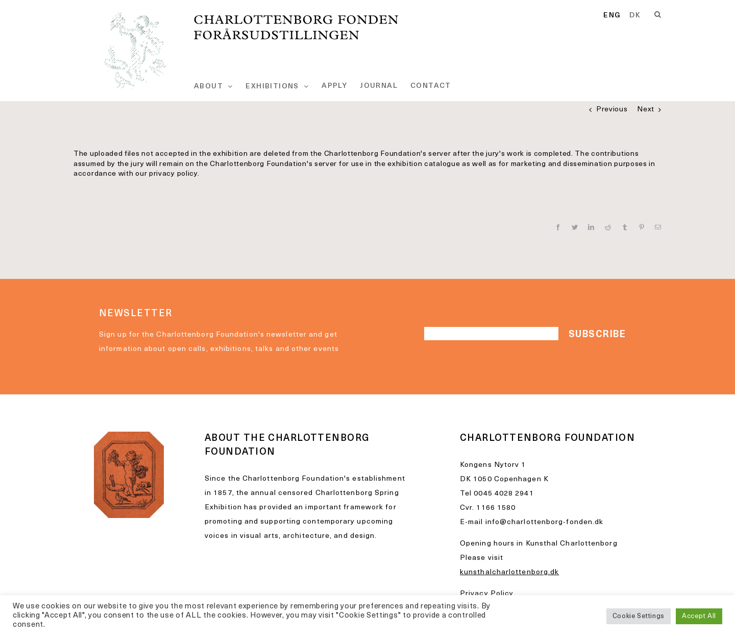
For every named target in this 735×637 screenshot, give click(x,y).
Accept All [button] (699, 616)
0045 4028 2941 (503, 494)
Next (645, 109)
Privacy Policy (486, 594)
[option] (635, 15)
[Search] (658, 15)
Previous (612, 109)
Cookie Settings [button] (638, 616)
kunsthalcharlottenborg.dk (509, 572)
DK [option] (635, 15)
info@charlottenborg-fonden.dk (544, 522)
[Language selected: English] (626, 16)
